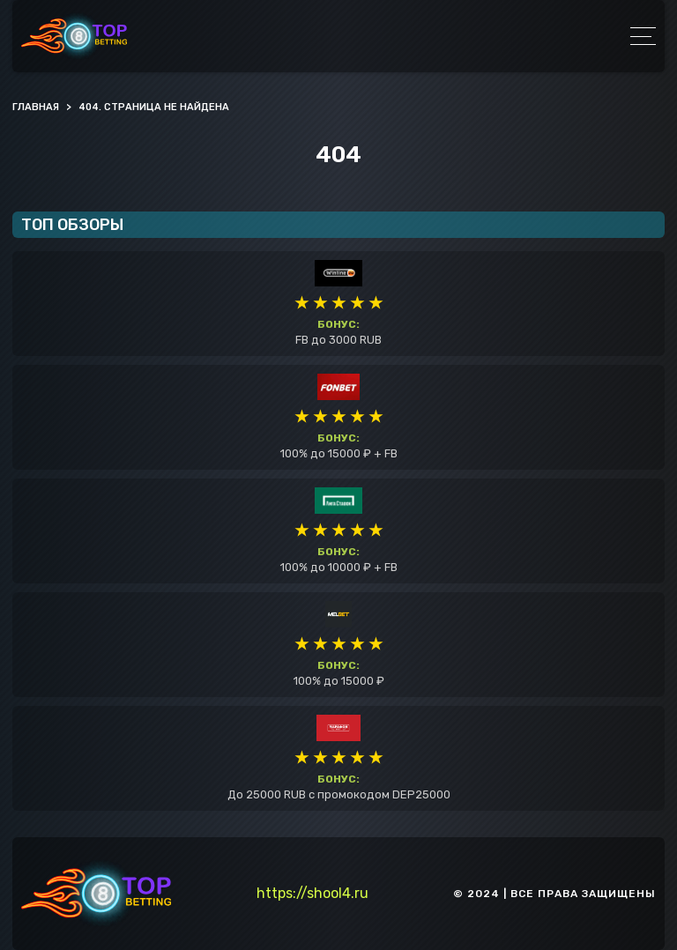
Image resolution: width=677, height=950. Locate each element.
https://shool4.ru (312, 893)
